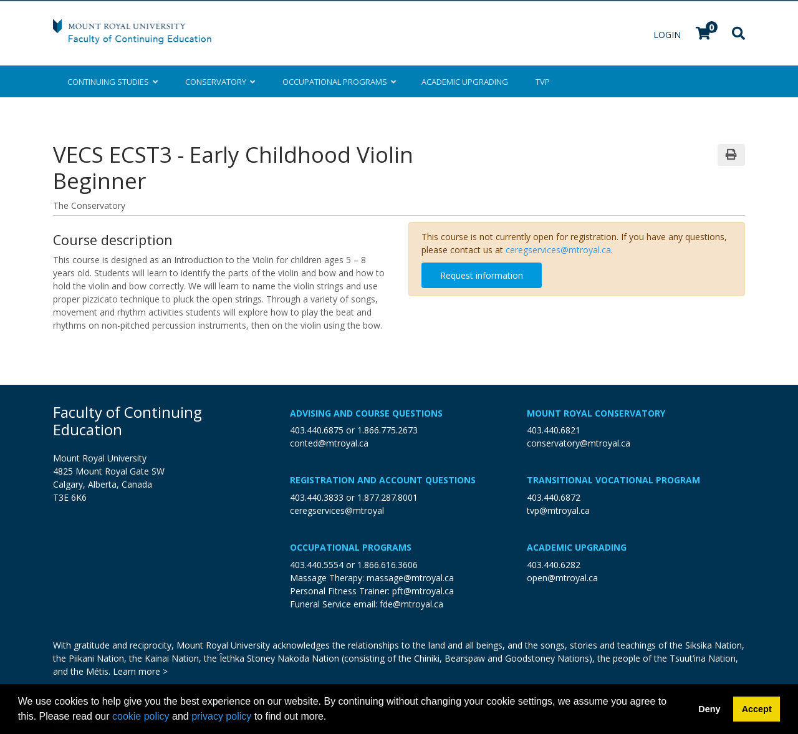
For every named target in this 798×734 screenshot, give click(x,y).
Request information (481, 275)
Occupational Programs (350, 547)
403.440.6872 (553, 497)
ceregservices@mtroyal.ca (558, 250)
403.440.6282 (553, 565)
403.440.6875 (317, 430)
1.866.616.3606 (387, 565)
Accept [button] (757, 709)
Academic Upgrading (577, 547)
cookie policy (141, 716)
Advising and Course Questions (366, 413)
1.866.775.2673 (387, 430)
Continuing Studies (112, 81)
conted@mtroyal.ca (329, 443)
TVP (543, 81)
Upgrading (464, 81)
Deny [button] (709, 709)
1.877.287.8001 (387, 497)
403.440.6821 (553, 430)
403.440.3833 (317, 497)
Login (668, 35)
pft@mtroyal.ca (423, 591)
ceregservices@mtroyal (337, 510)
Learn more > (140, 671)
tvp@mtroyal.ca (558, 510)
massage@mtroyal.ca (410, 578)
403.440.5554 (317, 565)
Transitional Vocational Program (613, 480)
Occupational (338, 81)
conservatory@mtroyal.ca (578, 443)
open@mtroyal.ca (562, 578)
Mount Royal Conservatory (596, 413)
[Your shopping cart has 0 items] (704, 35)
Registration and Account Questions (383, 480)
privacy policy (221, 716)
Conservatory (220, 81)
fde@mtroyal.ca (411, 604)
